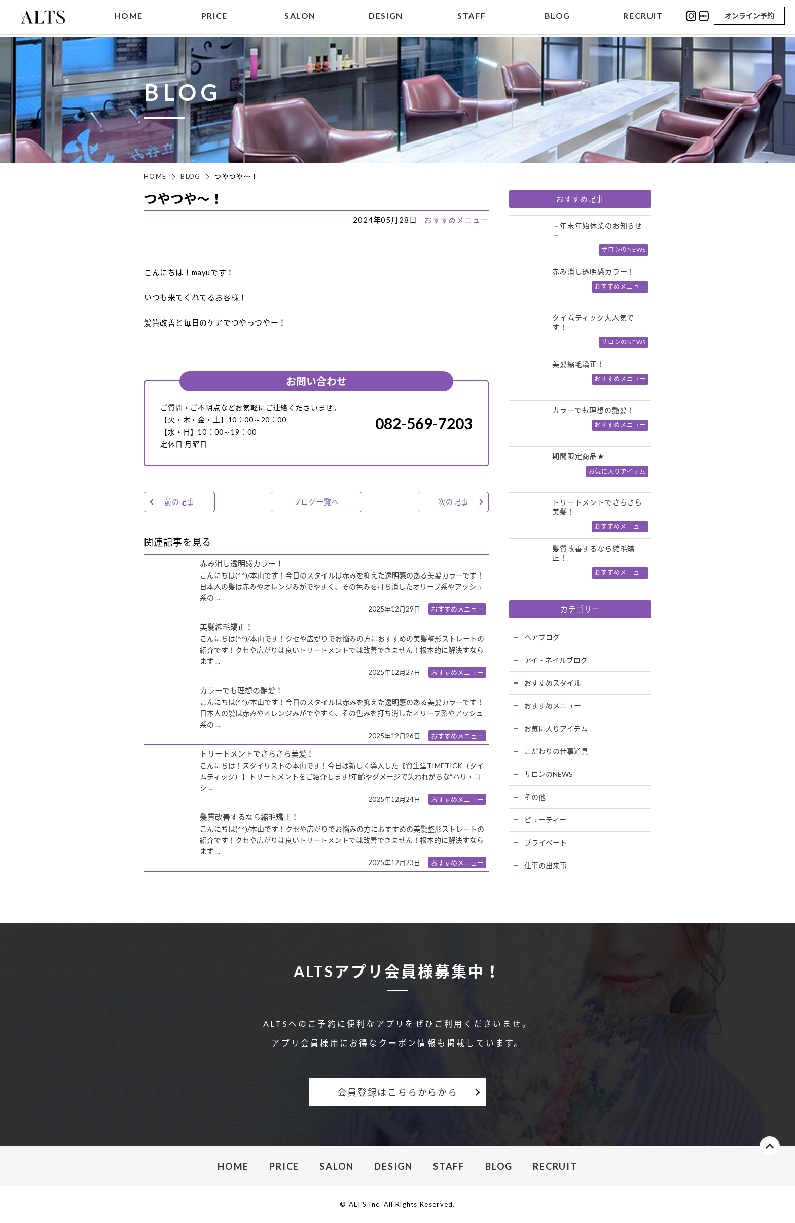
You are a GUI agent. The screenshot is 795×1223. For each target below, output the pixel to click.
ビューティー (545, 819)
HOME (128, 17)
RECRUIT (643, 17)
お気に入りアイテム (556, 728)
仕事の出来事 (545, 865)
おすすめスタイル (552, 682)
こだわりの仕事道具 (556, 751)
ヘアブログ (542, 637)
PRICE (214, 17)
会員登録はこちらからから (397, 1092)
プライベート (545, 842)
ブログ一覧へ (316, 501)
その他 (535, 797)
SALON (300, 17)
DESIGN (386, 17)
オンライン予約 (749, 16)
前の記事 (179, 501)
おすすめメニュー (456, 219)
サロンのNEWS (548, 774)
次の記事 (453, 501)
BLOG (557, 17)
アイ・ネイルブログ (556, 660)
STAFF (471, 17)
